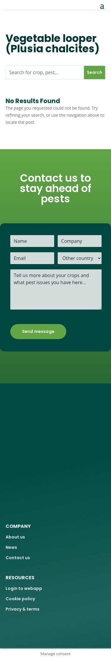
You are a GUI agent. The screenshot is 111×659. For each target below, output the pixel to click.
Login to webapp (24, 588)
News (11, 547)
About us (15, 537)
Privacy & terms (22, 609)
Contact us (18, 558)
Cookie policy (20, 599)
